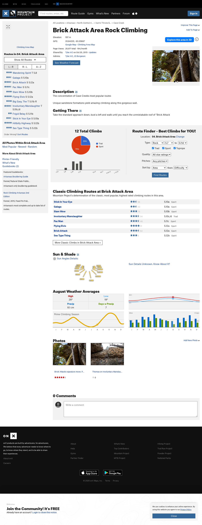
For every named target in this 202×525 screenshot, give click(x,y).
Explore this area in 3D (179, 37)
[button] (155, 61)
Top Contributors (123, 443)
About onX (9, 453)
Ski (46, 4)
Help (73, 443)
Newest (22, 146)
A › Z (38, 66)
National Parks (165, 453)
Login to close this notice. (44, 512)
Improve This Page (190, 25)
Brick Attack (19, 82)
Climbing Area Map (25, 47)
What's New (102, 13)
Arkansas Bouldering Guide (15, 176)
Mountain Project (123, 448)
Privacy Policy (185, 510)
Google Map (70, 44)
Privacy (116, 476)
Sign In (193, 13)
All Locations (58, 23)
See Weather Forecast (66, 62)
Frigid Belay (19, 113)
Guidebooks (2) (10, 166)
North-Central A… (85, 23)
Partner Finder (78, 453)
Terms (107, 476)
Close (174, 515)
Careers (7, 458)
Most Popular (9, 146)
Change (180, 132)
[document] (173, 511)
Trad (155, 143)
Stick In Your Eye (22, 118)
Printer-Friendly (10, 159)
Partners (115, 13)
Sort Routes (22, 134)
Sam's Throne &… (103, 23)
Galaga (16, 77)
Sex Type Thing (21, 128)
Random (32, 146)
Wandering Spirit (22, 72)
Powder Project (165, 448)
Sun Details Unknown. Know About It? (149, 259)
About (74, 439)
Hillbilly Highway (22, 123)
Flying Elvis (19, 96)
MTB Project (120, 453)
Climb (5, 4)
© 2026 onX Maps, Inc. (92, 476)
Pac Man (17, 87)
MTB (15, 4)
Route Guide (78, 13)
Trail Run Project (166, 443)
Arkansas (70, 23)
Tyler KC (69, 52)
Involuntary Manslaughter (26, 105)
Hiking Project (164, 439)
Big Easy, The (20, 101)
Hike (24, 4)
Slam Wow (18, 92)
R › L (24, 66)
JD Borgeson (79, 56)
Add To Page (193, 30)
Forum (126, 13)
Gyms (90, 13)
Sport (166, 143)
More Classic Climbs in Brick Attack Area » (78, 238)
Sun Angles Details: (88, 265)
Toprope (179, 143)
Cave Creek (118, 23)
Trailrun (35, 4)
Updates (92, 52)
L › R (11, 66)
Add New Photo (192, 336)
